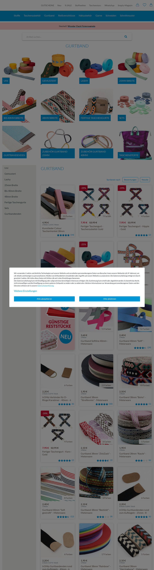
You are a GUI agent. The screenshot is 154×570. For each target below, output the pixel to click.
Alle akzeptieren (44, 299)
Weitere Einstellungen (25, 290)
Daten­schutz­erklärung (45, 286)
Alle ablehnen (109, 299)
